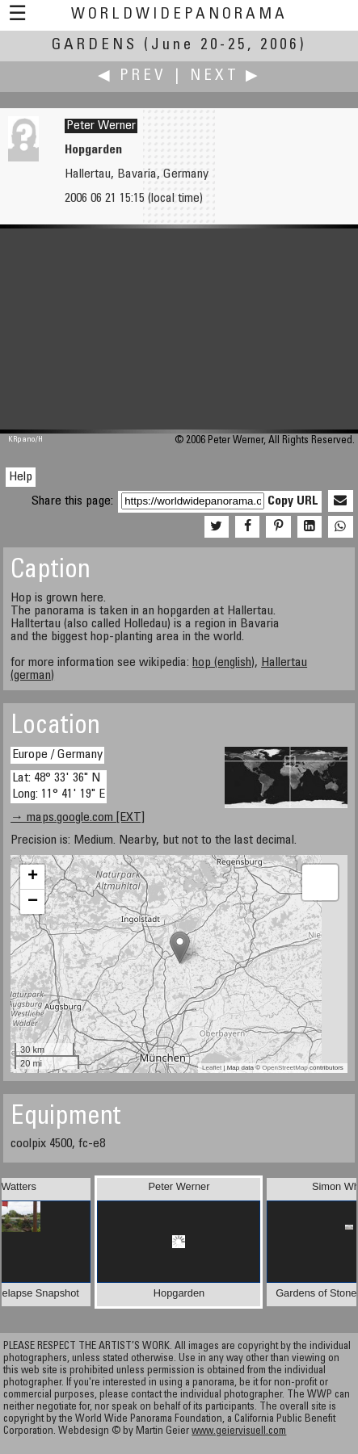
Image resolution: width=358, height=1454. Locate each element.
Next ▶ (225, 76)
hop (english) (223, 662)
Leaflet (211, 1067)
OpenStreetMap (284, 1067)
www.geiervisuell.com (239, 1432)
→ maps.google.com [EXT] (78, 817)
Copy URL (292, 501)
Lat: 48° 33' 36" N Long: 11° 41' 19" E (58, 786)
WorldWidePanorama (179, 15)
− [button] (32, 902)
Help (20, 477)
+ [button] (32, 877)
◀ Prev (132, 76)
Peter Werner (101, 125)
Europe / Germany (57, 754)
